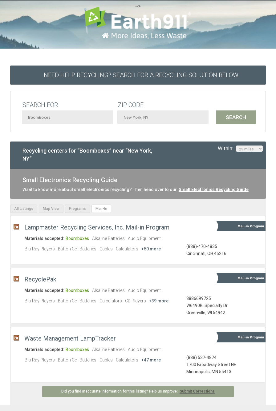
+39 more (158, 300)
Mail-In (101, 208)
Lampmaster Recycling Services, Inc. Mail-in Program (96, 227)
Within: (240, 148)
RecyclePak (40, 279)
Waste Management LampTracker (70, 338)
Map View (51, 208)
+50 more (151, 248)
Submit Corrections (197, 391)
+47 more (151, 359)
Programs (77, 208)
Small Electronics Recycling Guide (214, 189)
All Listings (23, 208)
